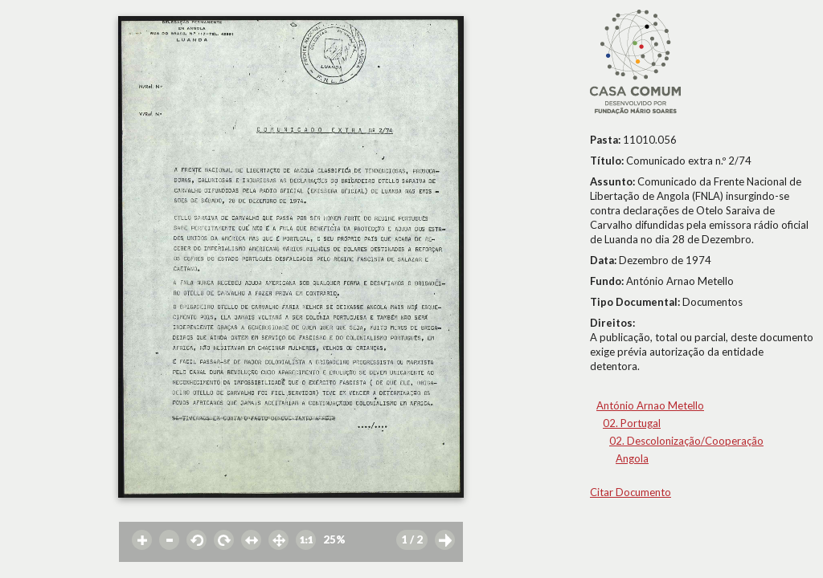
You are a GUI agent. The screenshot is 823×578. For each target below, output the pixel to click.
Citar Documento (630, 492)
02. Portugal (632, 423)
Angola (632, 458)
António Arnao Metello (650, 405)
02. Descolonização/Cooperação (686, 440)
